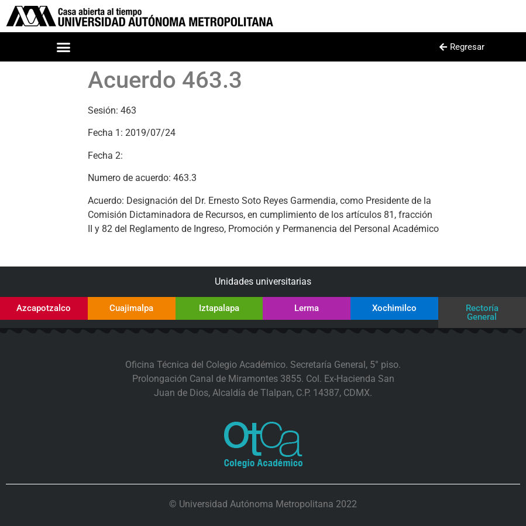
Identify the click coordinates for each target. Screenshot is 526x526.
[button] (64, 47)
